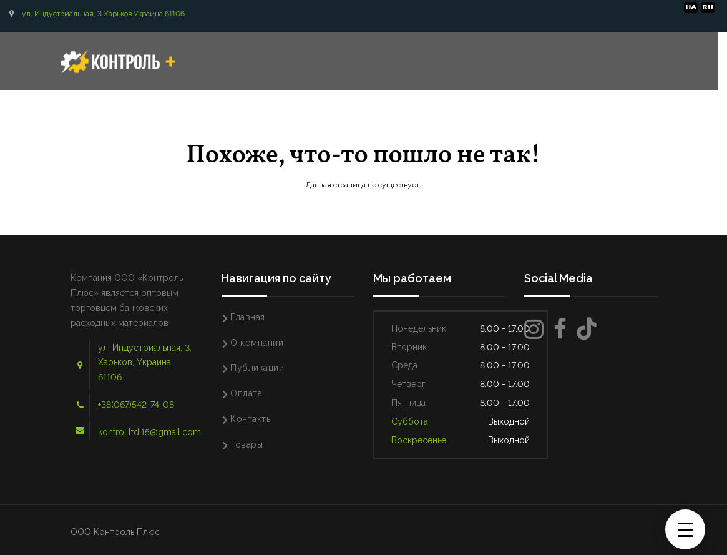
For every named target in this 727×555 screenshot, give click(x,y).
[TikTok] (587, 329)
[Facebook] (560, 329)
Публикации (257, 368)
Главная (247, 317)
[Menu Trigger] (685, 529)
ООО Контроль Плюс (115, 532)
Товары (246, 444)
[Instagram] (534, 329)
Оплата (246, 393)
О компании (256, 343)
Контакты (251, 419)
